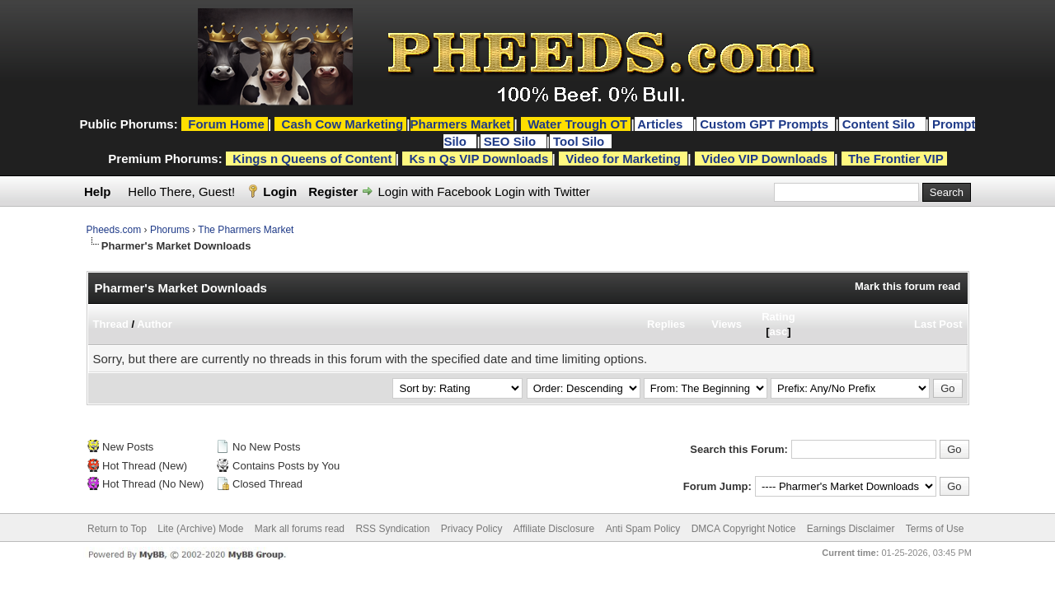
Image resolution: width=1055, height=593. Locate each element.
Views (726, 324)
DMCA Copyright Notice (744, 529)
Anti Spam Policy (643, 529)
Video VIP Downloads (764, 159)
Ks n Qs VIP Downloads (478, 159)
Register (333, 191)
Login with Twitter (542, 191)
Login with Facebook (434, 191)
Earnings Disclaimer (851, 529)
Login (280, 191)
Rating (778, 317)
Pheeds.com (114, 230)
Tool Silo (580, 141)
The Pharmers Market (245, 230)
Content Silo (880, 124)
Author (154, 324)
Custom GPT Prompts (764, 124)
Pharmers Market (460, 124)
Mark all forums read (300, 529)
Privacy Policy (472, 529)
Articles (661, 124)
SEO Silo (512, 141)
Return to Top (117, 529)
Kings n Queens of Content (312, 159)
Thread (111, 324)
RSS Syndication (392, 529)
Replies (666, 324)
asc (779, 331)
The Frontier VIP (896, 159)
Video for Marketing (623, 159)
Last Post (938, 324)
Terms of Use (935, 529)
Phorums (170, 230)
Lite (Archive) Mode (200, 529)
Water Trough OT (577, 124)
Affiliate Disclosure (553, 529)
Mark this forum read (908, 286)
